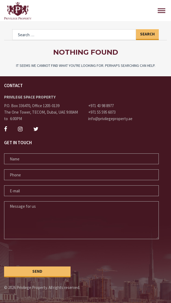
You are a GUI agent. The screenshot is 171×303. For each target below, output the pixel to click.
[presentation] (45, 253)
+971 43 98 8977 (101, 105)
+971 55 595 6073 (102, 112)
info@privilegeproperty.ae (110, 118)
